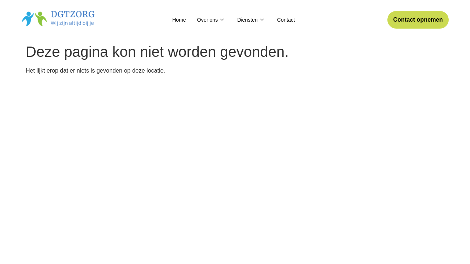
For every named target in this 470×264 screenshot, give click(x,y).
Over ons (210, 20)
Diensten (250, 20)
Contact (286, 20)
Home (179, 20)
